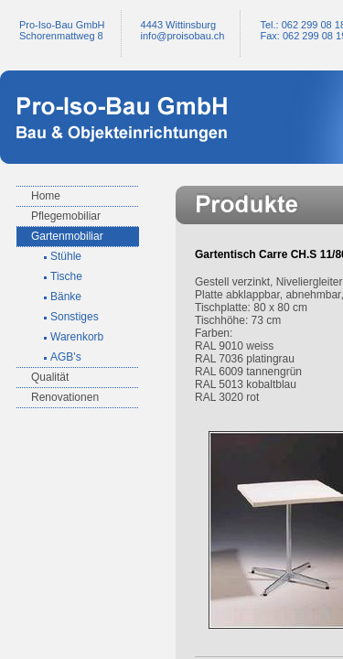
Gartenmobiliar (67, 236)
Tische (66, 276)
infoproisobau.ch (183, 35)
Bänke (65, 296)
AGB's (65, 357)
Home (45, 195)
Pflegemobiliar (66, 216)
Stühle (65, 256)
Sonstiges (74, 316)
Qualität (50, 377)
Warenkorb (76, 336)
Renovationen (65, 397)
